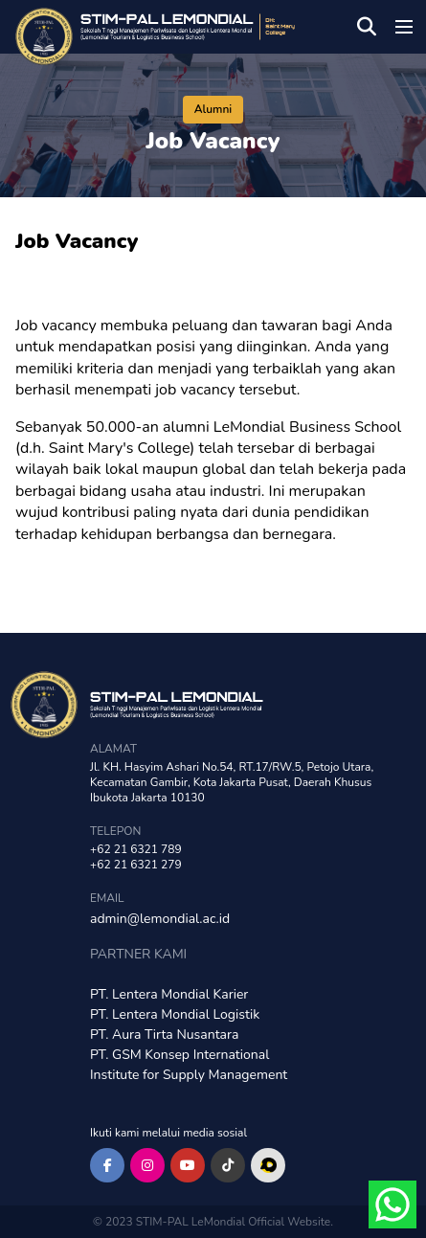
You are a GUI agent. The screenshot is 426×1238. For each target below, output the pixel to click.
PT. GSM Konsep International (179, 1055)
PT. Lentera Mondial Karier (169, 994)
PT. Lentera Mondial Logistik (174, 1014)
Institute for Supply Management (188, 1075)
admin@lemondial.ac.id (160, 919)
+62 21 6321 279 (136, 864)
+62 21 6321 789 (136, 849)
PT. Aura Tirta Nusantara (164, 1034)
